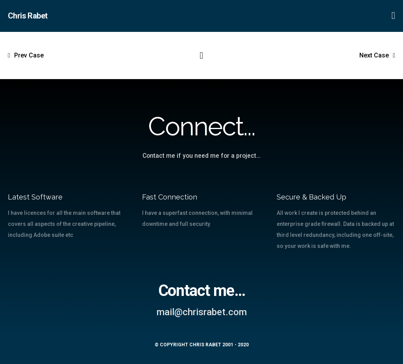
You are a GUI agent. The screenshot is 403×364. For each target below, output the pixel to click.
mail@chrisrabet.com (202, 312)
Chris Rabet (27, 15)
